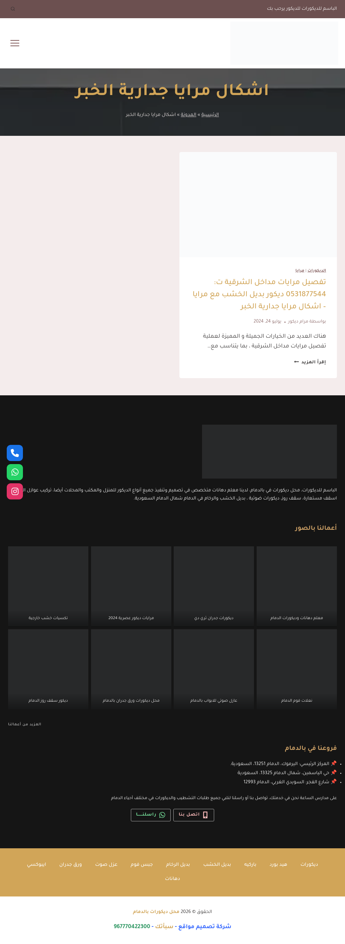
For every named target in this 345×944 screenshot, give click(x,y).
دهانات (172, 879)
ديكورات (313, 864)
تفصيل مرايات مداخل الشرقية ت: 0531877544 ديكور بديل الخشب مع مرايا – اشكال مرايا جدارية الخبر (259, 295)
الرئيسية (210, 115)
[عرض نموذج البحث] (13, 9)
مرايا (300, 271)
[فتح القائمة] (15, 43)
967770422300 (132, 927)
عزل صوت (104, 864)
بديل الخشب (218, 864)
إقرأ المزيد (310, 362)
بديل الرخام (178, 864)
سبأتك (164, 927)
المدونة (188, 115)
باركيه (252, 864)
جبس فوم (141, 864)
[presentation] (258, 204)
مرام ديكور (298, 321)
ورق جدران (68, 864)
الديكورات (317, 271)
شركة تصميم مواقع (204, 927)
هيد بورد (281, 864)
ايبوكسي (33, 864)
